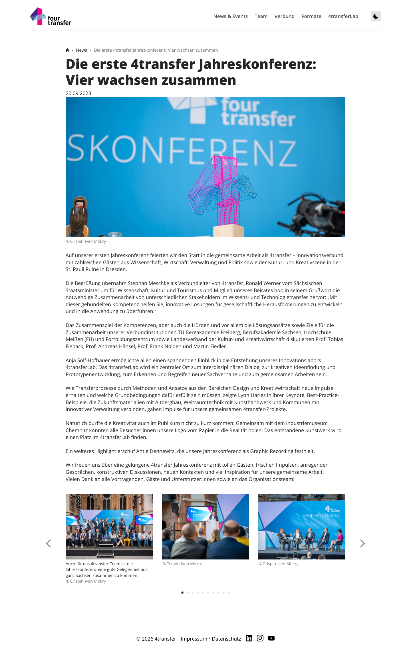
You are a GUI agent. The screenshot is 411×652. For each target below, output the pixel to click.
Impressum (194, 638)
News (81, 50)
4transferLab (343, 16)
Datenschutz (226, 638)
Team (261, 16)
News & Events (230, 16)
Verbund (285, 16)
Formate (311, 16)
